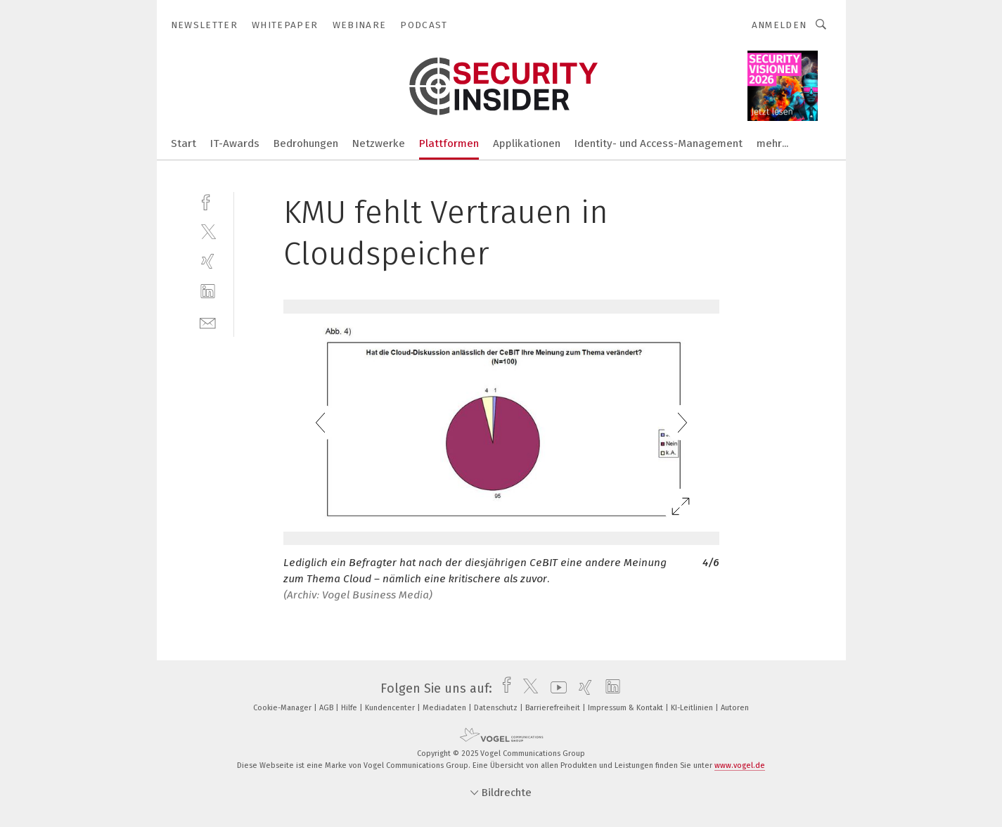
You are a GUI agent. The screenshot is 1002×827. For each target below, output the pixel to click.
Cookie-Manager (283, 707)
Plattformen (449, 143)
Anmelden (779, 25)
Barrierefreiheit (553, 707)
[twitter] (208, 231)
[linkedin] (208, 291)
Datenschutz (497, 707)
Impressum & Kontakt (626, 707)
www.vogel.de (739, 765)
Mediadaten (445, 707)
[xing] (208, 261)
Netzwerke (378, 143)
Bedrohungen (306, 143)
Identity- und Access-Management (658, 143)
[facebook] (208, 201)
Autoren (735, 707)
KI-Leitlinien (693, 707)
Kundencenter (391, 707)
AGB (327, 707)
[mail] (208, 322)
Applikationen (526, 143)
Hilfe (350, 707)
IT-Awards (234, 143)
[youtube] (555, 688)
